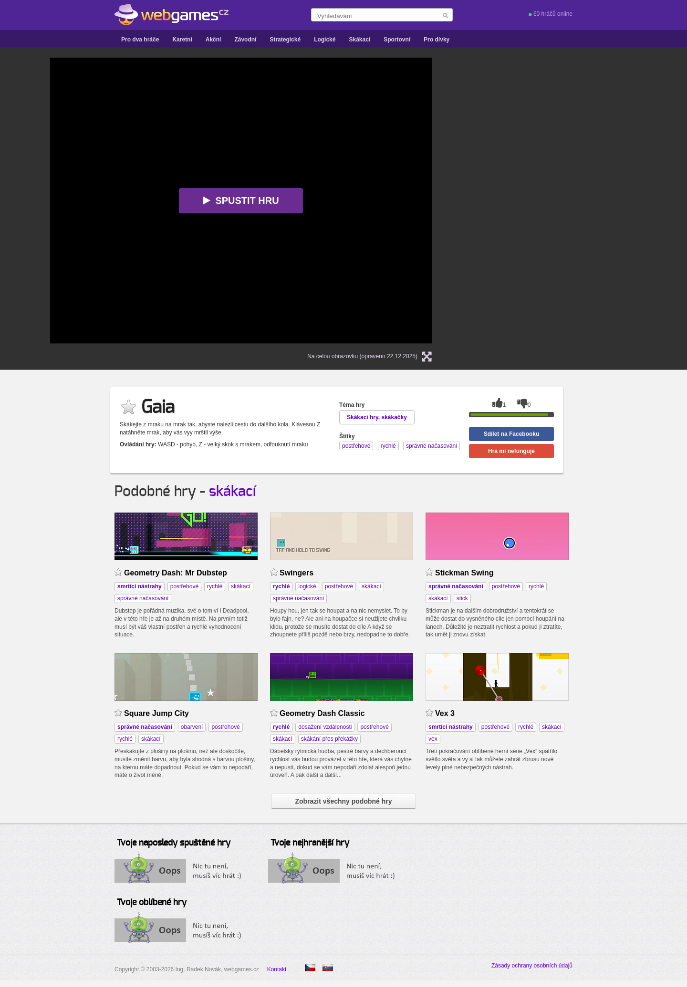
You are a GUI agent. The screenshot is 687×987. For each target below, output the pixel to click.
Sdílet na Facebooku (512, 434)
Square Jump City (156, 713)
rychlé (214, 586)
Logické (324, 39)
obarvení (192, 727)
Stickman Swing (464, 573)
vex (432, 738)
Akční (213, 39)
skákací (232, 491)
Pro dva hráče (140, 39)
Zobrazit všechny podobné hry (343, 801)
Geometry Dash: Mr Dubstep (175, 573)
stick (462, 598)
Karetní (182, 39)
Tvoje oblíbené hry (152, 902)
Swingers (296, 573)
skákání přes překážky (329, 738)
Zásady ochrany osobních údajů (531, 965)
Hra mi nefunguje (511, 451)
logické (307, 586)
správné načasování (142, 598)
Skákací (359, 39)
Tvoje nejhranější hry (310, 843)
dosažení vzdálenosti (325, 727)
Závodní (245, 39)
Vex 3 (445, 713)
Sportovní (397, 39)
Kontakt (277, 969)
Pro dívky (436, 39)
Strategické (285, 39)
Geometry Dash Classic (322, 713)
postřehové (184, 586)
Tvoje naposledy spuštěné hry (173, 843)
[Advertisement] (565, 117)
